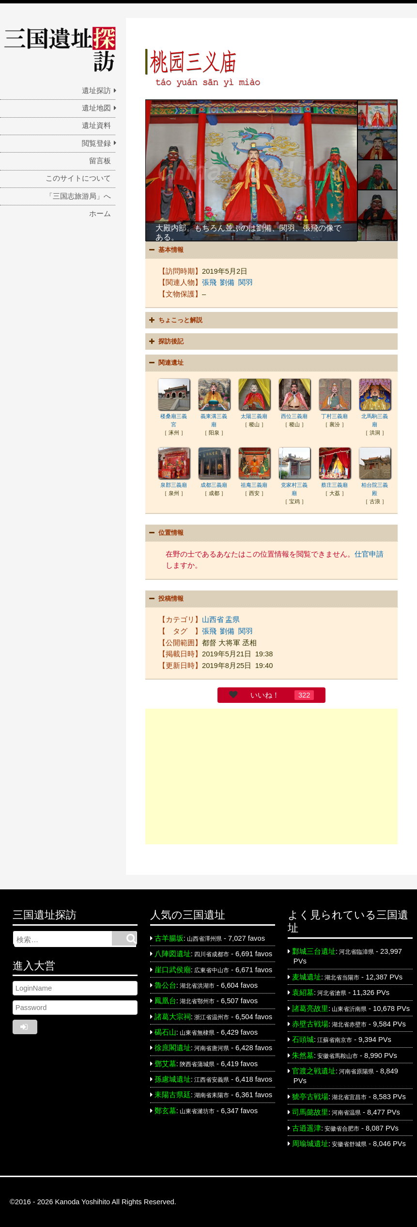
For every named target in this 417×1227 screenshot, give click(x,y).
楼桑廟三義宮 (173, 416)
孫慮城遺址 (172, 1079)
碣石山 (165, 1032)
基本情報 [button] (165, 250)
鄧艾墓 (165, 1064)
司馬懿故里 (310, 1112)
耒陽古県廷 (172, 1095)
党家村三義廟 (294, 485)
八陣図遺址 (172, 954)
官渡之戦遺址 (314, 1071)
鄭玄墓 (165, 1111)
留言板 (100, 161)
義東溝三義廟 (214, 416)
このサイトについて (78, 178)
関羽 (245, 282)
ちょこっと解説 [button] (174, 320)
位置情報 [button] (165, 533)
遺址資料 (96, 125)
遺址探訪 (96, 90)
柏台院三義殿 (374, 485)
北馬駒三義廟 (374, 416)
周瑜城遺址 (310, 1144)
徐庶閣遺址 (172, 1048)
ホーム (100, 213)
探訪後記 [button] (165, 341)
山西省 (213, 619)
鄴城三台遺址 (314, 951)
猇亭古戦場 (310, 1097)
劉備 (227, 282)
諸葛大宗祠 (172, 1017)
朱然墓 (303, 1055)
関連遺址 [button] (165, 363)
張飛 (209, 282)
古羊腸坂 (169, 938)
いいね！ (264, 695)
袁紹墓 (303, 992)
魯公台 (165, 985)
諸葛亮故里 (310, 1008)
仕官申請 (369, 554)
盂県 (232, 619)
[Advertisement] (271, 776)
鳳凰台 (165, 1001)
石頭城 (303, 1039)
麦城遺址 (306, 977)
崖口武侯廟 (172, 970)
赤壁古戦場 (310, 1024)
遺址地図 (96, 108)
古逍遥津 (306, 1128)
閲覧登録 (96, 143)
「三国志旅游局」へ (78, 196)
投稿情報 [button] (165, 599)
